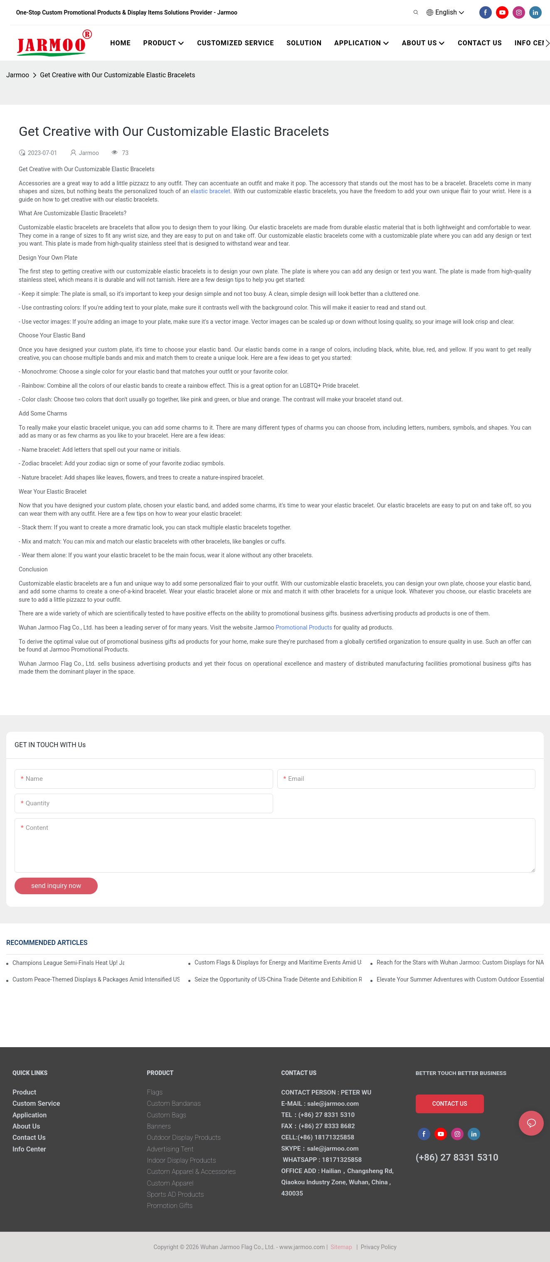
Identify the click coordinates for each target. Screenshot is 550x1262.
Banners (159, 1126)
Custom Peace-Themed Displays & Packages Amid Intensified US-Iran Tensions (96, 979)
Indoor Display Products (181, 1160)
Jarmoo (17, 75)
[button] (547, 43)
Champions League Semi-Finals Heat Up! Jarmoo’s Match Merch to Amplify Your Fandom (68, 962)
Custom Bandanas (174, 1103)
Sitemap (342, 1247)
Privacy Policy (379, 1247)
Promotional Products (304, 627)
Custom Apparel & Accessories (191, 1172)
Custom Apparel (170, 1183)
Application (29, 1115)
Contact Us (29, 1137)
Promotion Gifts (169, 1206)
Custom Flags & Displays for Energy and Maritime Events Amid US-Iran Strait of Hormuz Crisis (278, 962)
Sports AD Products (175, 1194)
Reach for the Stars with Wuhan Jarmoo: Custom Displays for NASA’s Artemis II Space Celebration (460, 962)
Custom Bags (166, 1115)
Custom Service (36, 1103)
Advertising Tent (170, 1149)
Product (24, 1092)
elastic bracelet (210, 191)
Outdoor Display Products (184, 1137)
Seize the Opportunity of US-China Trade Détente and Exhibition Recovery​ (278, 979)
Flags (155, 1092)
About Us (26, 1126)
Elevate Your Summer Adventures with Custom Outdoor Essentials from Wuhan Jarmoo (460, 979)
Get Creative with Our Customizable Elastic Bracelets (117, 75)
